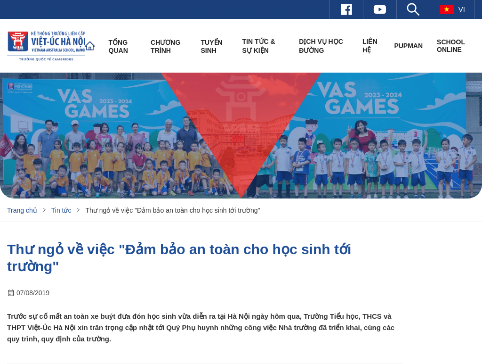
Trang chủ (22, 210)
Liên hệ (370, 46)
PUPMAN (408, 46)
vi (452, 9)
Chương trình (165, 46)
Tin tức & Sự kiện (258, 46)
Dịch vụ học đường (321, 46)
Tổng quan (118, 46)
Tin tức (61, 210)
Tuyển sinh (212, 46)
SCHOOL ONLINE (451, 45)
